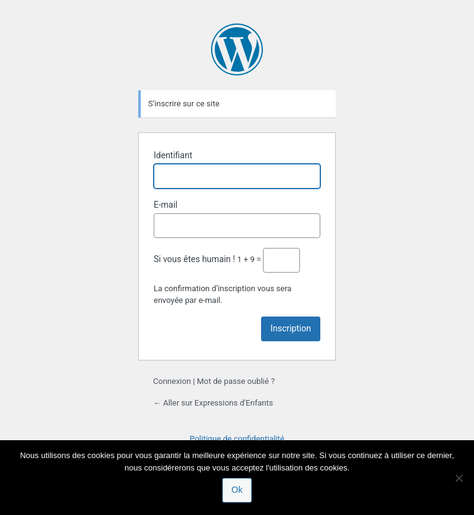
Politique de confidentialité (236, 438)
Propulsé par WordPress (237, 49)
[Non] (458, 478)
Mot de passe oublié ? (236, 381)
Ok (237, 490)
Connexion (172, 381)
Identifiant (173, 155)
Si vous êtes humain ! (194, 259)
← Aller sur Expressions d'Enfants (213, 402)
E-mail (166, 205)
